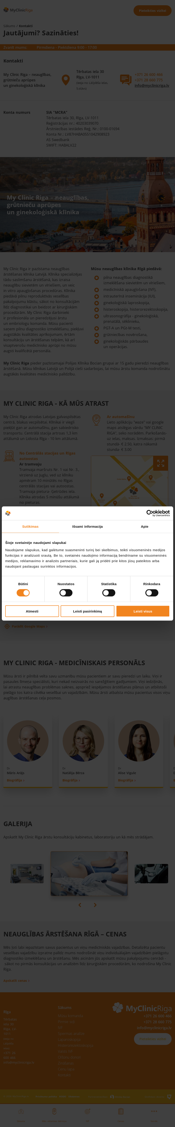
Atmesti (32, 611)
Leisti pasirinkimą (87, 611)
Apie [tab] (144, 526)
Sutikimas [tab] (30, 526)
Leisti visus (143, 611)
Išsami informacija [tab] (87, 526)
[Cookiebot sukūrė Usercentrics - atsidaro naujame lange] (150, 513)
